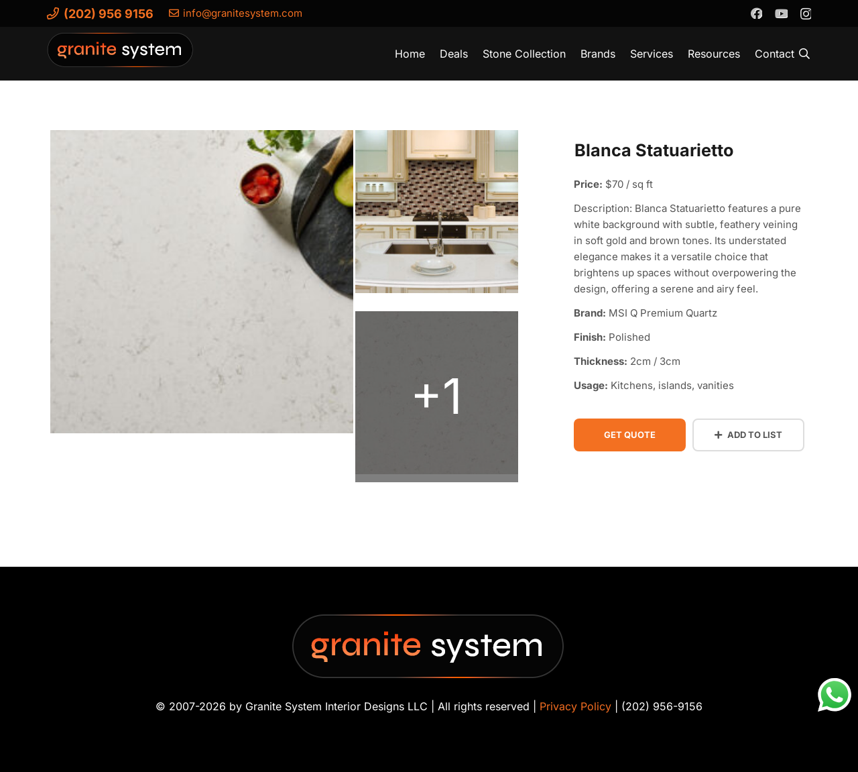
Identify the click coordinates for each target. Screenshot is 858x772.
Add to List (748, 434)
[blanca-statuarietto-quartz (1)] (436, 396)
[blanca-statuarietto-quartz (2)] (436, 215)
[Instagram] (805, 13)
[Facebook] (756, 13)
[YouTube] (781, 13)
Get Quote (630, 434)
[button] (804, 53)
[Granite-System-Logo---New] (120, 57)
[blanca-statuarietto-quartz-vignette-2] (201, 285)
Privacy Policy (575, 706)
